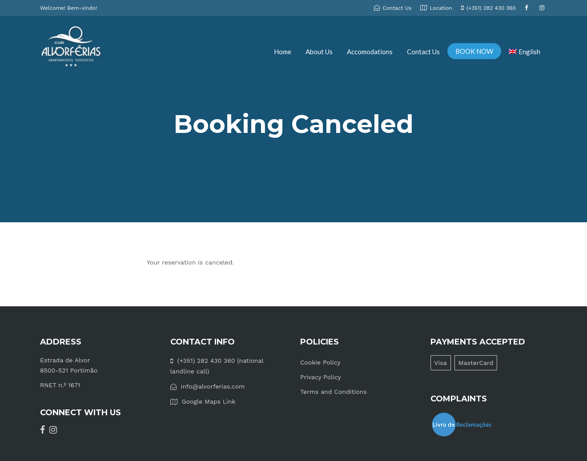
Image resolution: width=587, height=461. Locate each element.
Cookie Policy (320, 362)
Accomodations (370, 52)
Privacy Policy (320, 377)
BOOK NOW (474, 51)
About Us (319, 52)
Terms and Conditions (333, 391)
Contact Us (423, 52)
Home (282, 52)
